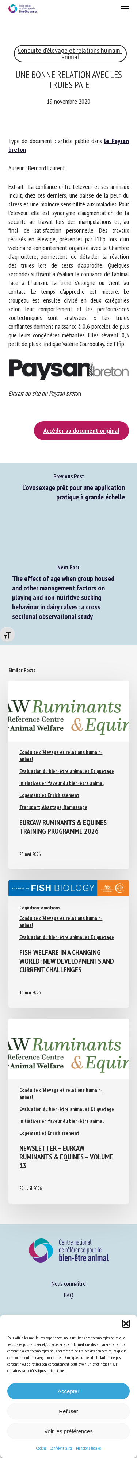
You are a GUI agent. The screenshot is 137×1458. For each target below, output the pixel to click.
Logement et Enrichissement (49, 795)
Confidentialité (61, 1448)
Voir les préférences (68, 1431)
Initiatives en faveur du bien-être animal (61, 783)
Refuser (68, 1411)
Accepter (68, 1391)
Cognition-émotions (39, 907)
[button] (126, 1323)
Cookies (41, 1448)
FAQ (68, 1295)
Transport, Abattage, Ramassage (53, 807)
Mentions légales (88, 1448)
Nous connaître (69, 1283)
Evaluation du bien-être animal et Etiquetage (66, 771)
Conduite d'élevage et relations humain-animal (70, 54)
